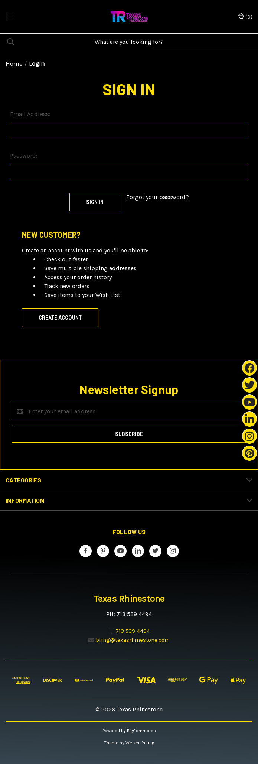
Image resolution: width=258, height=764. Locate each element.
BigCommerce (141, 730)
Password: (23, 155)
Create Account (60, 317)
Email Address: (30, 114)
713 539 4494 (133, 630)
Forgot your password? (157, 197)
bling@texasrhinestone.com (133, 639)
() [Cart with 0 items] (245, 16)
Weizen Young (139, 742)
